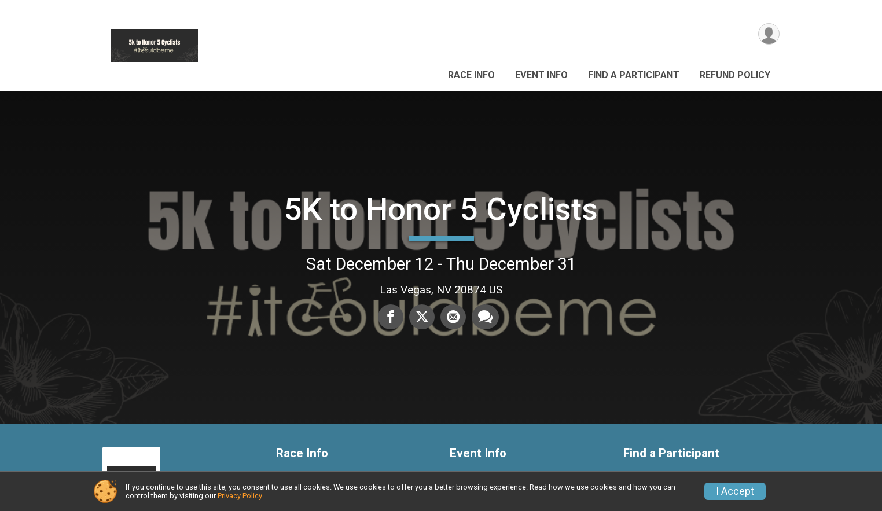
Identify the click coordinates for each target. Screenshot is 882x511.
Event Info (541, 74)
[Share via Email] (453, 316)
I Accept (735, 491)
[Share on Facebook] (390, 316)
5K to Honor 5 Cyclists (441, 209)
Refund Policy (735, 74)
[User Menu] (769, 34)
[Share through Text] (485, 316)
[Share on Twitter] (422, 316)
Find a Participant (633, 74)
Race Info (471, 74)
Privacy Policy (240, 495)
